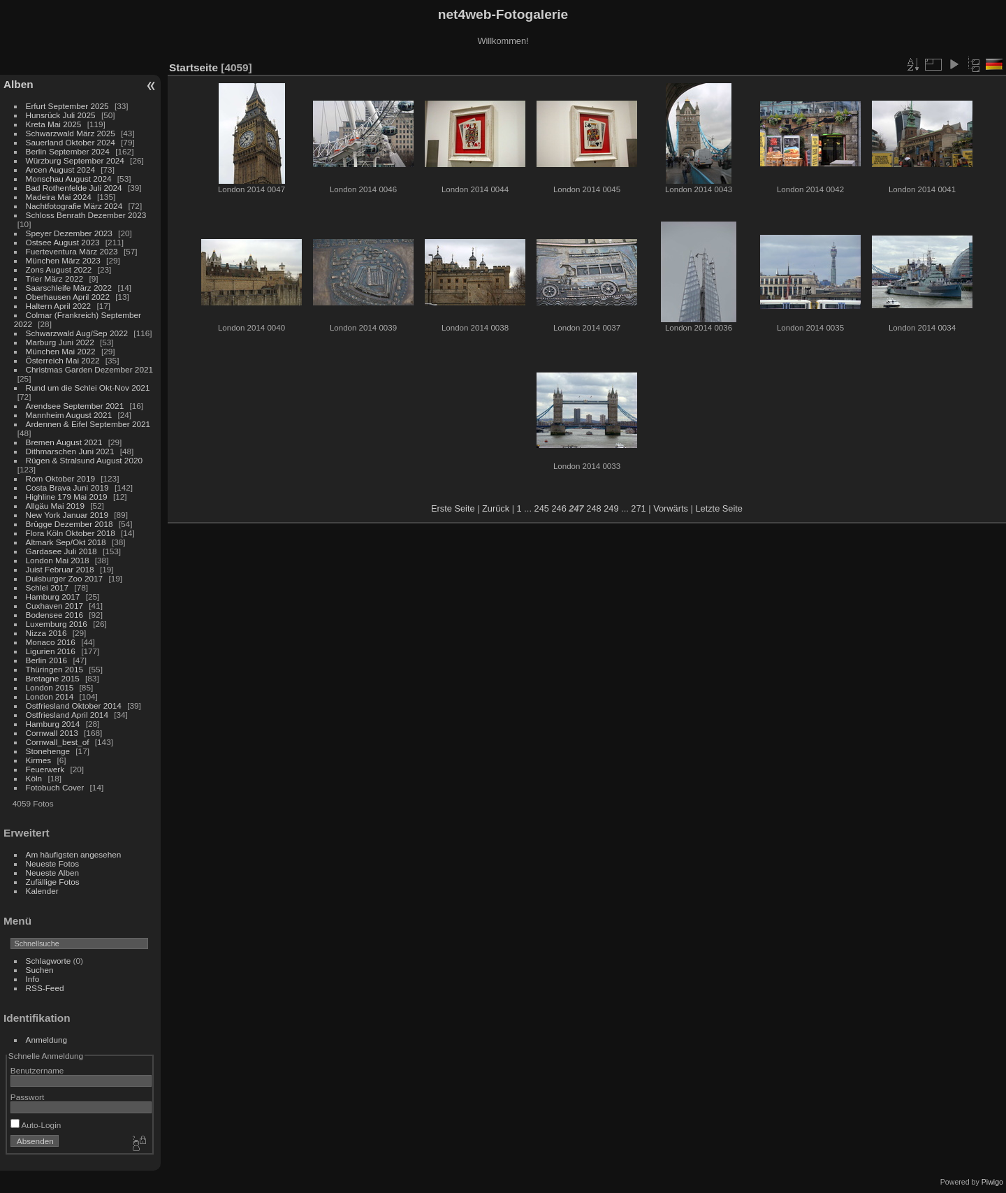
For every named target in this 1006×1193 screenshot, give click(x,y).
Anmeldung (47, 1039)
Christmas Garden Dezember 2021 (89, 369)
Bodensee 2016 (54, 614)
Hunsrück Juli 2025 (61, 115)
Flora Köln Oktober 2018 (70, 532)
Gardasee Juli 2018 (61, 551)
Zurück (495, 508)
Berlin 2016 (47, 660)
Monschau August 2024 (69, 178)
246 (558, 508)
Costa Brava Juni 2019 (67, 487)
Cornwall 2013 (52, 732)
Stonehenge (48, 750)
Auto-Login (35, 1124)
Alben (18, 84)
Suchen (40, 969)
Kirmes (39, 760)
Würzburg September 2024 (75, 160)
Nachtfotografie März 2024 (74, 205)
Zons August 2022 (59, 269)
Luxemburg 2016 (56, 623)
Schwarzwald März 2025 (70, 133)
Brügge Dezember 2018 (69, 523)
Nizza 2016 (46, 632)
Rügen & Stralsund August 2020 (84, 460)
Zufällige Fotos (53, 881)
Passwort (27, 1096)
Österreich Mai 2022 (63, 360)
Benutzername (37, 1070)
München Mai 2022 (61, 351)
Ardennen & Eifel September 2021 (88, 423)
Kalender (42, 890)
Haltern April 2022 (59, 305)
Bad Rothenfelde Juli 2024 (74, 187)
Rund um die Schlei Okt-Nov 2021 (88, 387)
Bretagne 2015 (53, 678)
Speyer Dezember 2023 (69, 233)
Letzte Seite (719, 508)
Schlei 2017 (47, 587)
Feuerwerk (45, 769)
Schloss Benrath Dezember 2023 (86, 214)
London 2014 (50, 696)
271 (638, 508)
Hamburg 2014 (53, 723)
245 (541, 508)
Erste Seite (453, 508)
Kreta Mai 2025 (54, 124)
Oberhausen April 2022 (68, 296)
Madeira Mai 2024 (59, 196)
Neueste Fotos (53, 863)
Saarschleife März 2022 (69, 287)
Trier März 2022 (55, 278)
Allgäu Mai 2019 (55, 505)
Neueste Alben (53, 872)
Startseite (193, 67)
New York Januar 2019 (67, 514)
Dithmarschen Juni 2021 (70, 451)
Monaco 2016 (50, 641)
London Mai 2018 (57, 560)
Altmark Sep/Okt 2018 (66, 542)
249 (611, 508)
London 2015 (50, 687)
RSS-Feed (45, 987)
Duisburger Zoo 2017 (64, 578)
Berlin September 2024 (68, 151)
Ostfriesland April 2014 (67, 714)
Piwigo (992, 1182)
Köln (34, 778)
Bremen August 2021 (64, 442)
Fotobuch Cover (55, 787)
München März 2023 (63, 260)
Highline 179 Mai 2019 (67, 496)
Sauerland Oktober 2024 (70, 142)
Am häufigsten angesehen (74, 854)
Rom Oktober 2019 (60, 478)
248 (593, 508)
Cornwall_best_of (57, 741)
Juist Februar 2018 (60, 569)
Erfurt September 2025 (67, 105)
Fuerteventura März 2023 (72, 251)
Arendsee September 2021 (75, 405)
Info (33, 978)
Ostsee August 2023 (63, 242)
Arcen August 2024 (60, 169)
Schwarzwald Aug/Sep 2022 (77, 333)
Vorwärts (670, 508)
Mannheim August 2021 (69, 414)
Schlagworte (48, 960)
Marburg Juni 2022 (60, 342)
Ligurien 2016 (50, 651)
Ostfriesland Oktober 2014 (74, 705)
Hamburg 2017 (53, 596)
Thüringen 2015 (54, 669)
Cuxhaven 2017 (54, 605)
